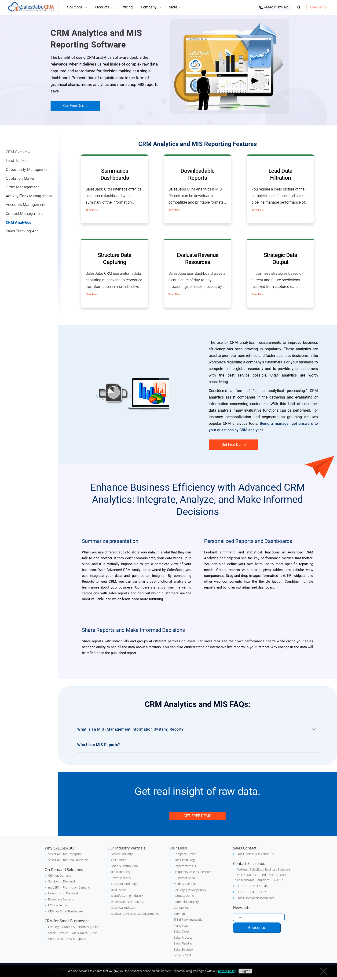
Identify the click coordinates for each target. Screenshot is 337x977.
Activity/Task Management (29, 196)
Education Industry (123, 884)
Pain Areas (181, 925)
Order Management (22, 187)
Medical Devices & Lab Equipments (135, 913)
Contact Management (24, 213)
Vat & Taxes (79, 933)
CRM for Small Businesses (65, 911)
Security (179, 890)
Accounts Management (26, 204)
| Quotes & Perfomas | (75, 927)
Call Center (118, 860)
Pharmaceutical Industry (127, 902)
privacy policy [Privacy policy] (227, 971)
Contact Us (181, 907)
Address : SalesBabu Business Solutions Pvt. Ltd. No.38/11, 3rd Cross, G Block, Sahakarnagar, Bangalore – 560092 (262, 874)
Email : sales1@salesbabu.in (256, 854)
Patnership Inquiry (186, 902)
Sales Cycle (181, 931)
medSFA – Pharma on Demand (69, 887)
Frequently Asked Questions (193, 872)
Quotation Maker (20, 178)
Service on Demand (61, 881)
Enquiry (53, 927)
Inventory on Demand (63, 893)
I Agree (245, 971)
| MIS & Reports (75, 939)
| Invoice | (63, 933)
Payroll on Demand (61, 899)
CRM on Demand (59, 875)
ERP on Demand (59, 905)
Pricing (127, 7)
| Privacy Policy (196, 890)
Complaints (56, 939)
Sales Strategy (183, 949)
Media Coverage (185, 884)
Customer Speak (185, 878)
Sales (95, 927)
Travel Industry (121, 878)
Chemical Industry (123, 907)
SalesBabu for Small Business (68, 860)
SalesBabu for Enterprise (65, 854)
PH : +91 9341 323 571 (252, 892)
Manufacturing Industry (127, 895)
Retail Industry (120, 872)
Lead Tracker (17, 160)
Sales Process (183, 937)
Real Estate (118, 890)
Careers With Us (185, 866)
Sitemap (179, 913)
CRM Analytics (18, 222)
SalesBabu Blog (184, 860)
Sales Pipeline (183, 943)
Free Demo (318, 7)
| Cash (92, 933)
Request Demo (184, 895)
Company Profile (185, 854)
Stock (52, 933)
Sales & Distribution (124, 866)
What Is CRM (182, 955)
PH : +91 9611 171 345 (252, 886)
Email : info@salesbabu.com (256, 898)
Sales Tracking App (22, 231)
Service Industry (122, 854)
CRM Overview (18, 152)
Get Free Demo (75, 105)
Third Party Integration (189, 919)
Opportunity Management (28, 169)
